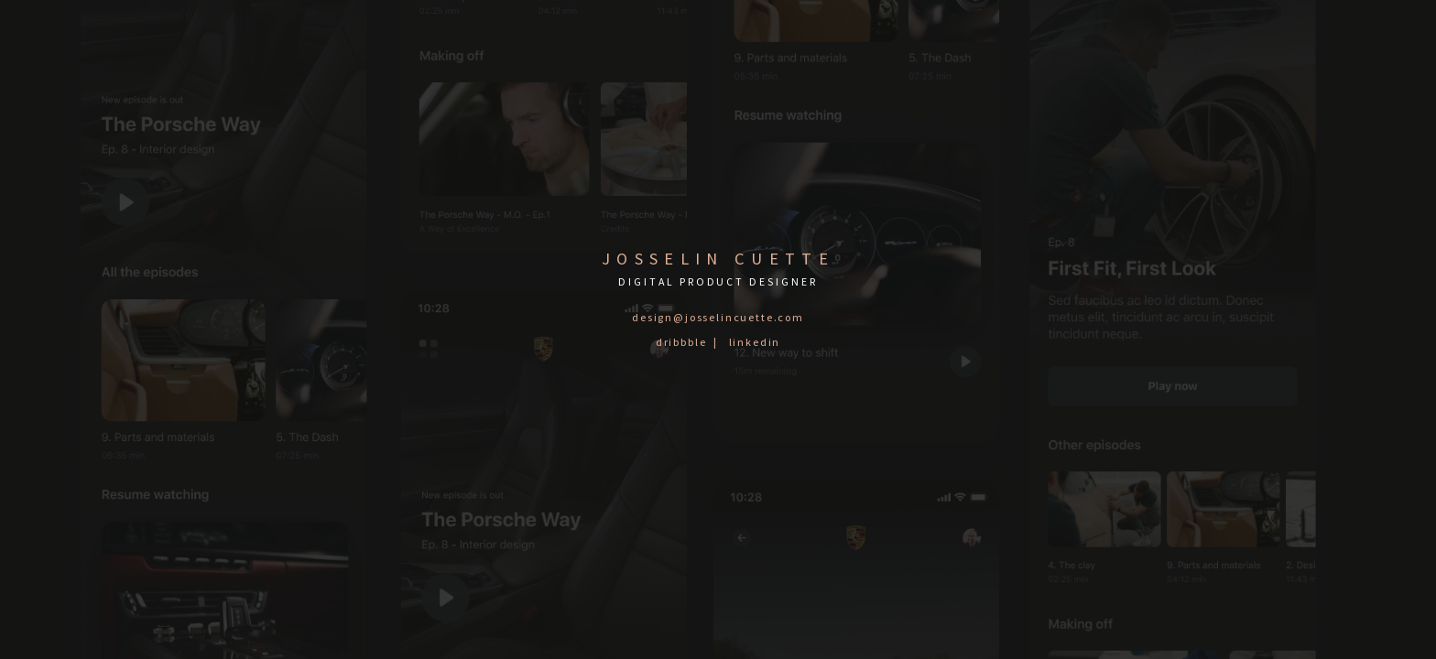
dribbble (681, 342)
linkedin (755, 342)
